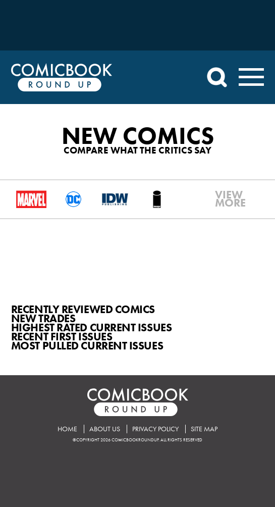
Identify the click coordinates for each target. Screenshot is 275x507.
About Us (104, 429)
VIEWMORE (221, 199)
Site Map (204, 429)
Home (67, 429)
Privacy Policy (155, 429)
